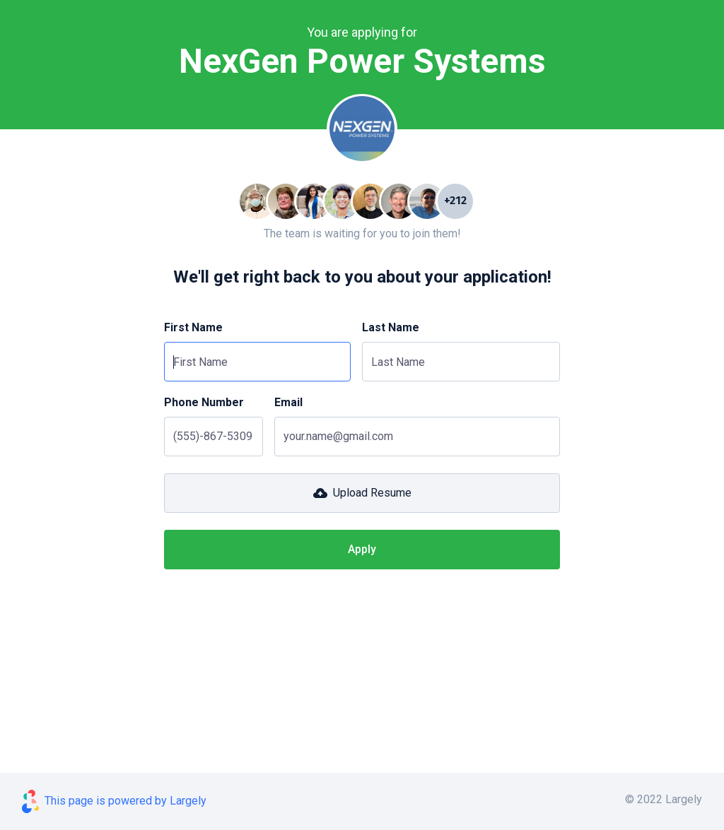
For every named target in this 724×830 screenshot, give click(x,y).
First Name (193, 327)
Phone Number (204, 402)
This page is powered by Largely (125, 800)
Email (288, 402)
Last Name (390, 327)
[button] (362, 493)
